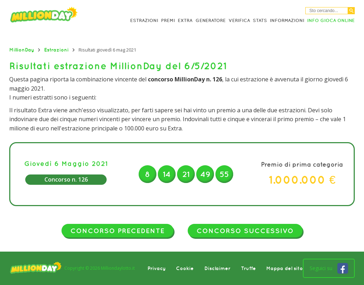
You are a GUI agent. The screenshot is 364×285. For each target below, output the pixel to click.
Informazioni (287, 20)
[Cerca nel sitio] (326, 10)
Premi (168, 20)
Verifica (239, 20)
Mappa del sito (284, 268)
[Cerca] (351, 10)
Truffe (248, 268)
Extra (185, 20)
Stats (260, 20)
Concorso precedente (117, 231)
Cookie (185, 268)
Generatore (211, 20)
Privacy (157, 268)
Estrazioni (144, 20)
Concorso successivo (245, 231)
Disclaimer (217, 268)
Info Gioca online (331, 20)
